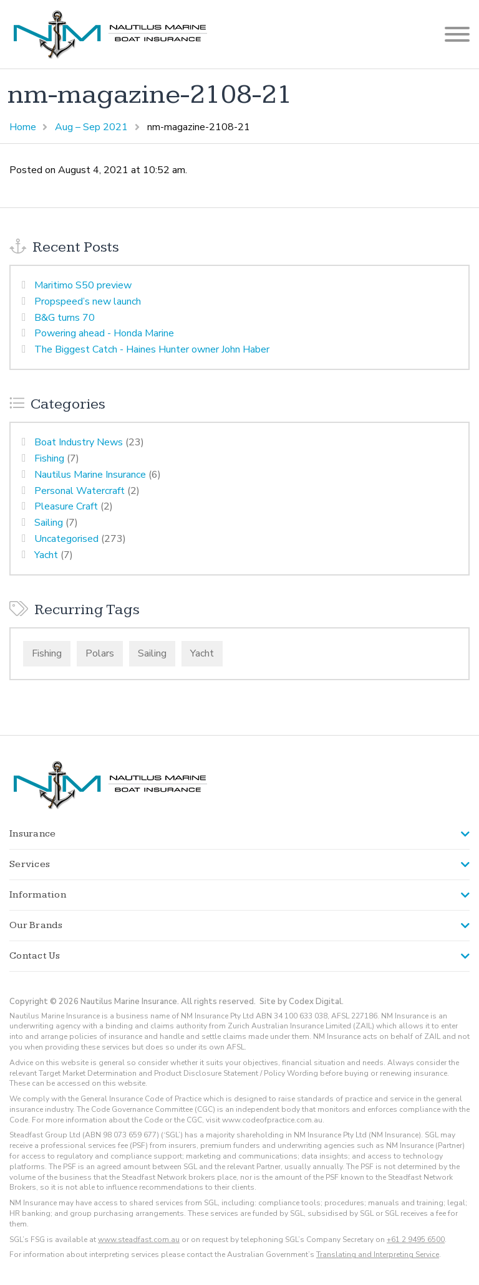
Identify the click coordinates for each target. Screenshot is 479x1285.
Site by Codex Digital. (301, 1001)
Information (37, 895)
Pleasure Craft (66, 506)
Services (29, 864)
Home (22, 127)
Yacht (46, 555)
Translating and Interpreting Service (377, 1254)
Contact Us (34, 956)
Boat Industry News (78, 442)
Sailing (48, 522)
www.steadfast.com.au (139, 1240)
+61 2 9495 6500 (416, 1240)
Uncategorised (66, 539)
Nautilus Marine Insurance (90, 474)
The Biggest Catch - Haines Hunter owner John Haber (151, 349)
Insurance (32, 834)
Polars (99, 653)
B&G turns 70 (64, 318)
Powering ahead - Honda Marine (104, 333)
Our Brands (36, 925)
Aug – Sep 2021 (91, 127)
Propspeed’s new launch (87, 301)
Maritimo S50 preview (83, 285)
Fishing (49, 458)
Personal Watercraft (79, 491)
